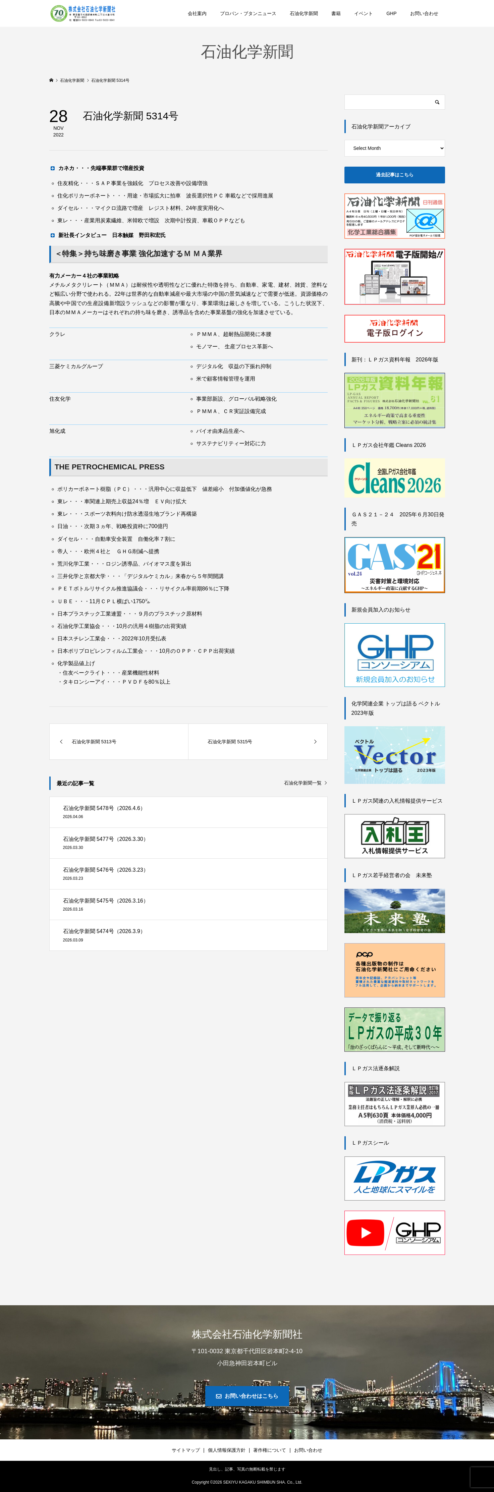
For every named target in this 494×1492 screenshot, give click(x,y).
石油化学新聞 (304, 13)
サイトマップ (186, 1450)
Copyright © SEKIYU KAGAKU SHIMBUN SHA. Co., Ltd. (247, 1482)
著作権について (269, 1450)
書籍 (336, 13)
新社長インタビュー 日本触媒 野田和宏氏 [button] (107, 235)
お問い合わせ (424, 13)
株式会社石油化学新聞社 (247, 1334)
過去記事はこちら (395, 174)
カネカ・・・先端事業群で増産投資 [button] (96, 168)
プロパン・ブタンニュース (248, 13)
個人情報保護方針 (226, 1450)
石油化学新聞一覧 (303, 783)
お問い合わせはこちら (251, 1396)
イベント (363, 13)
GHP (391, 13)
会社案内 (197, 13)
